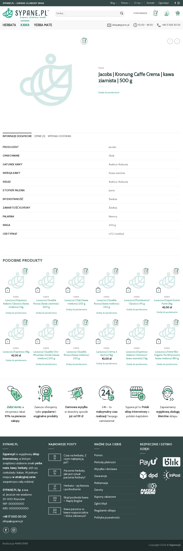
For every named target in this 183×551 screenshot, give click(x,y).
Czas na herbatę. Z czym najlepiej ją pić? (75, 459)
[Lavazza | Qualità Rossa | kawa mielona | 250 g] (106, 280)
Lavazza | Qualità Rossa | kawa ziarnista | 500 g (46, 303)
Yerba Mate (43, 25)
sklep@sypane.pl (13, 521)
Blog (113, 3)
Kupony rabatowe (105, 496)
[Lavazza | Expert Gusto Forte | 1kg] (167, 280)
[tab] (17, 136)
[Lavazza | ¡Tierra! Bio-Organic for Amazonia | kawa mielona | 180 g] (167, 331)
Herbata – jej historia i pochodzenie (76, 487)
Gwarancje (100, 476)
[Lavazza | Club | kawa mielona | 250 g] (76, 280)
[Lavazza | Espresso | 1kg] (16, 331)
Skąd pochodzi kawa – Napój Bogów (76, 499)
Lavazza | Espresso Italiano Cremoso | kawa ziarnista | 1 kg (137, 355)
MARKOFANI (21, 543)
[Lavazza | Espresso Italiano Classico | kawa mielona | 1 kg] (16, 280)
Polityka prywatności (107, 517)
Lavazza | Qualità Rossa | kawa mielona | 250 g (106, 303)
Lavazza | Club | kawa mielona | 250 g (76, 302)
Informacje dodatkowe (17, 136)
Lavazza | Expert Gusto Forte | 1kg (167, 302)
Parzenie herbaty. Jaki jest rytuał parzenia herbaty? (75, 474)
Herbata (9, 25)
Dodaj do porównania (108, 92)
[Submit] (122, 13)
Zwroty (98, 489)
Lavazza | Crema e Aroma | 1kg (106, 353)
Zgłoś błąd (163, 3)
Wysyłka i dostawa (59, 136)
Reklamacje (101, 483)
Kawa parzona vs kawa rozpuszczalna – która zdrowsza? (76, 512)
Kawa (25, 25)
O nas (138, 3)
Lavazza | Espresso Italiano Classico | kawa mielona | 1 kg (16, 303)
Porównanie (140, 13)
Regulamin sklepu (105, 510)
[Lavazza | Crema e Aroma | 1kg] (106, 331)
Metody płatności (105, 462)
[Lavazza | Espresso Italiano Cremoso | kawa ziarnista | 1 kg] (136, 331)
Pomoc (125, 3)
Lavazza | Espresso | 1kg (16, 351)
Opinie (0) (39, 136)
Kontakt (150, 3)
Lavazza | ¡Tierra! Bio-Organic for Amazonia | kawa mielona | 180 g (167, 355)
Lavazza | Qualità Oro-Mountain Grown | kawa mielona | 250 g (46, 355)
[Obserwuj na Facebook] (175, 3)
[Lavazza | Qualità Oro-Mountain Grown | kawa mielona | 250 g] (46, 331)
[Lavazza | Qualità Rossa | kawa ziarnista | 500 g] (46, 280)
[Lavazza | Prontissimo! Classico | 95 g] (136, 280)
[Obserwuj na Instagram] (178, 3)
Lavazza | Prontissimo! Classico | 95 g (137, 302)
